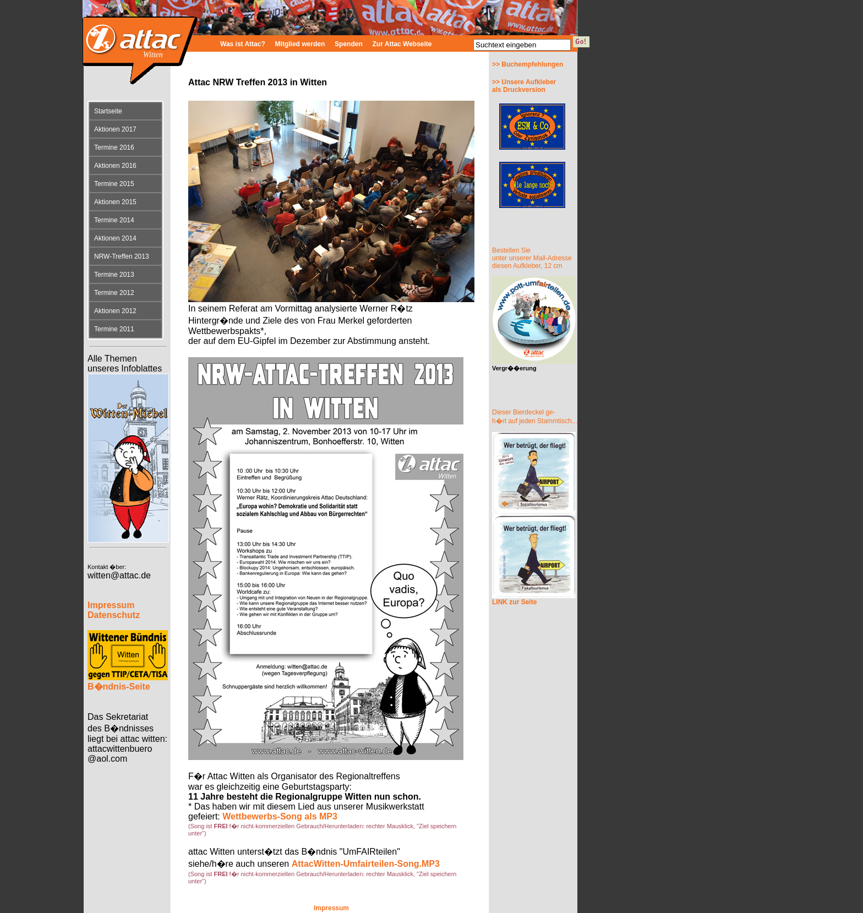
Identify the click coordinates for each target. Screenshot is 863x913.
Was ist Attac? (242, 44)
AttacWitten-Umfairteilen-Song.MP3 (366, 863)
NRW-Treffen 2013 (121, 256)
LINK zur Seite (514, 602)
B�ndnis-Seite (119, 686)
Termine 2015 (114, 184)
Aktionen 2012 (115, 311)
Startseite (108, 111)
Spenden (349, 44)
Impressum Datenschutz (114, 610)
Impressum (331, 908)
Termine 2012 (114, 293)
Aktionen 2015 (115, 202)
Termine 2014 (114, 220)
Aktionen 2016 (115, 166)
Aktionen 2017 (115, 129)
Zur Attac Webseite (402, 44)
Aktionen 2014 (115, 238)
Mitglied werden (300, 44)
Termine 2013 (114, 274)
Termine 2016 (114, 147)
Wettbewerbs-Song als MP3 (279, 816)
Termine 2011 (114, 329)
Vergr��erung (514, 368)
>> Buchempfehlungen (527, 64)
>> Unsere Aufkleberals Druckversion (524, 86)
